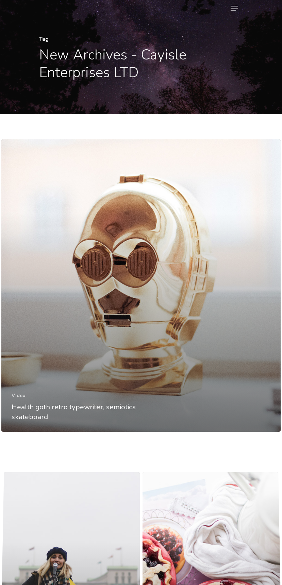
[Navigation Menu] (234, 8)
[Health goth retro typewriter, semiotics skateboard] (141, 285)
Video (19, 395)
